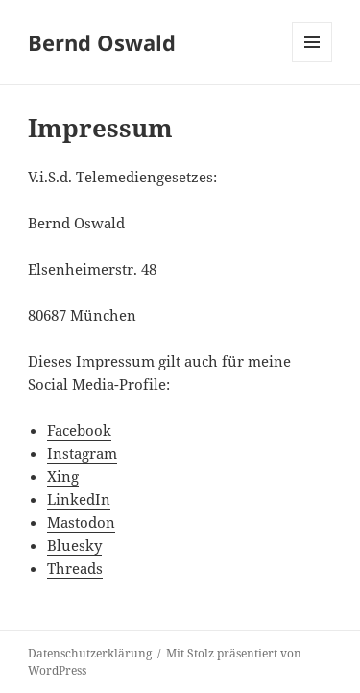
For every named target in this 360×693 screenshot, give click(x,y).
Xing (63, 476)
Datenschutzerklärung (90, 653)
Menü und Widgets (312, 61)
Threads (75, 568)
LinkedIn (78, 499)
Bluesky (74, 545)
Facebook (79, 430)
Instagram (82, 453)
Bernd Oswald (102, 42)
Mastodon (81, 522)
